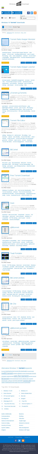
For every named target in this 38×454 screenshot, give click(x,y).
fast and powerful (25, 296)
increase (27, 80)
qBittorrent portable (18, 328)
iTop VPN (24, 401)
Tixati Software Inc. (30, 266)
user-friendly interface (20, 166)
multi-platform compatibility (9, 240)
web (19, 318)
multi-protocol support (9, 167)
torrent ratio (10, 54)
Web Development (24, 427)
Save (34, 63)
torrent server (32, 376)
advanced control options (8, 244)
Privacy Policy (18, 437)
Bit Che (13, 303)
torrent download (6, 291)
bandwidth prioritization (16, 109)
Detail (22, 63)
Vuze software (20, 216)
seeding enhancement (20, 54)
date (25, 32)
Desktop (21, 416)
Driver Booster (7, 393)
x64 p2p (24, 291)
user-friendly (16, 136)
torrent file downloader (21, 371)
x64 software (13, 83)
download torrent (15, 195)
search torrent (16, 242)
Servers (21, 425)
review (8, 195)
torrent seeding (19, 85)
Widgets (3, 430)
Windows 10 (10, 135)
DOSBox (6, 409)
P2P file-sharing (17, 291)
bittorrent (12, 216)
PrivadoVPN (25, 406)
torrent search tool (7, 317)
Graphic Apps (22, 420)
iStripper (23, 398)
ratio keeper (10, 85)
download (20, 83)
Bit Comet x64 (17, 292)
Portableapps (16, 343)
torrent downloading (25, 164)
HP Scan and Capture (9, 396)
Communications (5, 416)
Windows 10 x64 (8, 390)
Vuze (12, 203)
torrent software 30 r (23, 378)
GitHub (4, 138)
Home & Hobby (5, 423)
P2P (19, 317)
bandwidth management (17, 80)
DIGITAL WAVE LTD (27, 195)
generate (4, 140)
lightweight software (7, 107)
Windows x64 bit (6, 296)
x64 (16, 190)
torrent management (18, 141)
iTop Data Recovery (9, 403)
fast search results (26, 318)
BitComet (14, 149)
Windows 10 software (8, 190)
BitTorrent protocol (12, 111)
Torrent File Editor (17, 120)
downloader (5, 109)
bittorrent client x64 (27, 292)
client (19, 240)
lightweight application (27, 343)
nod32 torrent (7, 373)
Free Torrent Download (20, 175)
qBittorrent (14, 227)
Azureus (28, 214)
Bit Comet (4, 162)
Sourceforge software (21, 245)
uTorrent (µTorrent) (18, 92)
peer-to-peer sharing (22, 244)
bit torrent (5, 378)
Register (13, 18)
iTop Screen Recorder (9, 406)
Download (29, 63)
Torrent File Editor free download (24, 138)
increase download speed (27, 57)
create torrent (11, 138)
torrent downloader (20, 193)
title (13, 32)
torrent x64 (29, 294)
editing (4, 135)
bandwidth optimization (8, 59)
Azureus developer (14, 219)
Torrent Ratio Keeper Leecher (22, 67)
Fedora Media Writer (26, 393)
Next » (10, 27)
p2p (29, 106)
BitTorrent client (13, 214)
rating (22, 32)
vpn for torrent (21, 375)
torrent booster (18, 381)
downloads (17, 32)
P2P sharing (15, 164)
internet (4, 320)
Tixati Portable (16, 253)
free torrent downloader (25, 192)
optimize (25, 55)
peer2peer (5, 106)
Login (5, 18)
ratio (10, 55)
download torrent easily (11, 382)
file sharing (30, 107)
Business (21, 414)
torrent (16, 107)
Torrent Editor (29, 141)
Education (21, 418)
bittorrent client (31, 166)
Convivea (14, 318)
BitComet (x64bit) (17, 277)
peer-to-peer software (19, 320)
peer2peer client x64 (12, 294)
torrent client (29, 242)
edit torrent (18, 135)
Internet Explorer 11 (27, 403)
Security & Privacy (6, 425)
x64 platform (30, 268)
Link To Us (10, 437)
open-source (17, 140)
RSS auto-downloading (24, 111)
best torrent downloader (24, 190)
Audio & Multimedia (6, 414)
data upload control (15, 57)
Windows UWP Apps (24, 430)
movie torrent (10, 376)
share (33, 136)
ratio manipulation (17, 55)
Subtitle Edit (7, 398)
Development (4, 418)
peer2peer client (6, 164)
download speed (6, 52)
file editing (24, 135)
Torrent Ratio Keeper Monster (22, 39)
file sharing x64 (16, 296)
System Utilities (5, 427)
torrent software (17, 373)
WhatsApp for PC (8, 401)
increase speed (6, 80)
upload (10, 136)
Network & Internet (24, 423)
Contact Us (27, 437)
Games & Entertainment (7, 420)
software (10, 140)
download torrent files (8, 193)
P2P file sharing (13, 218)
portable (12, 266)
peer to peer (22, 107)
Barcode (23, 396)
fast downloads (16, 162)
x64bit (4, 294)
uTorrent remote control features (18, 106)
